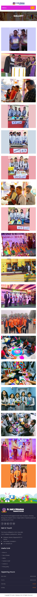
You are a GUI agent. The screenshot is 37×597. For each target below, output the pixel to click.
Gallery (4, 558)
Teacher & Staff (6, 561)
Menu (4, 8)
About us (4, 552)
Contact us (5, 564)
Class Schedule (6, 555)
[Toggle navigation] (32, 7)
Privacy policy (5, 566)
